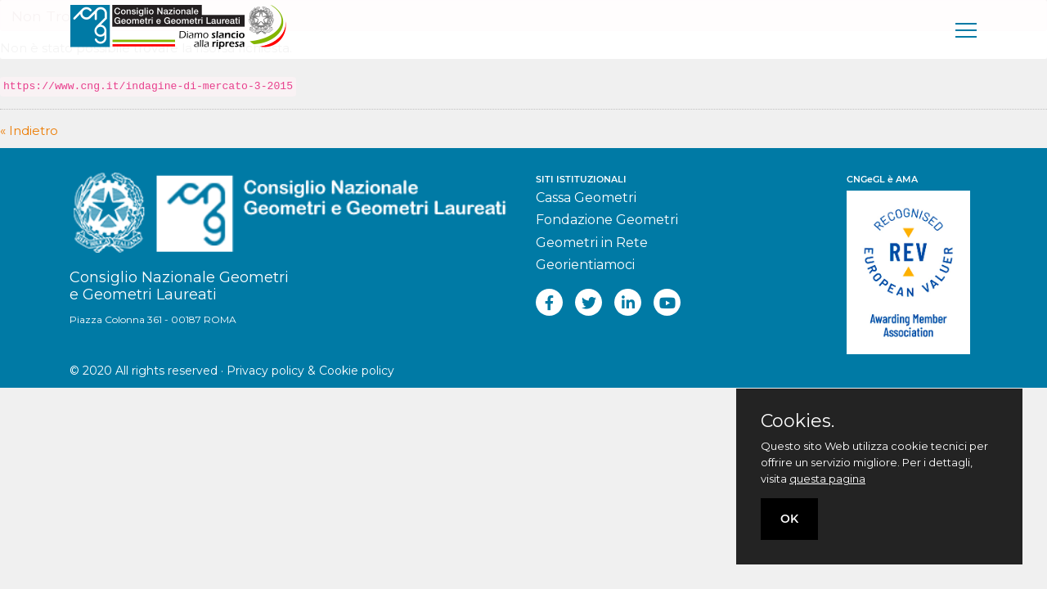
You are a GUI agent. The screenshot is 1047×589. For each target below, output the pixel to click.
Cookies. (797, 421)
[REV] (912, 263)
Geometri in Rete (592, 242)
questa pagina (827, 478)
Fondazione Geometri (607, 219)
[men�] (966, 29)
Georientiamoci (585, 264)
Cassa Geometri (586, 197)
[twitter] (588, 302)
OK (789, 518)
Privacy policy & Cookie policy (310, 370)
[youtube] (667, 302)
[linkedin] (627, 302)
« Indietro (29, 130)
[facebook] (549, 302)
